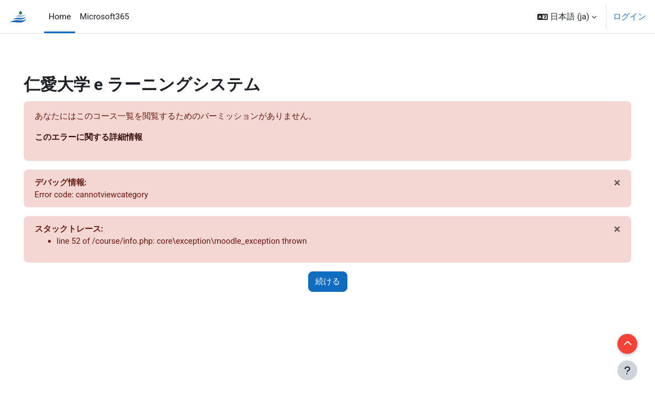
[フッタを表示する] (627, 370)
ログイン (629, 17)
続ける (327, 283)
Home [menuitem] (60, 17)
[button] (567, 16)
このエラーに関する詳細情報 (104, 138)
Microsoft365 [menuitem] (104, 17)
